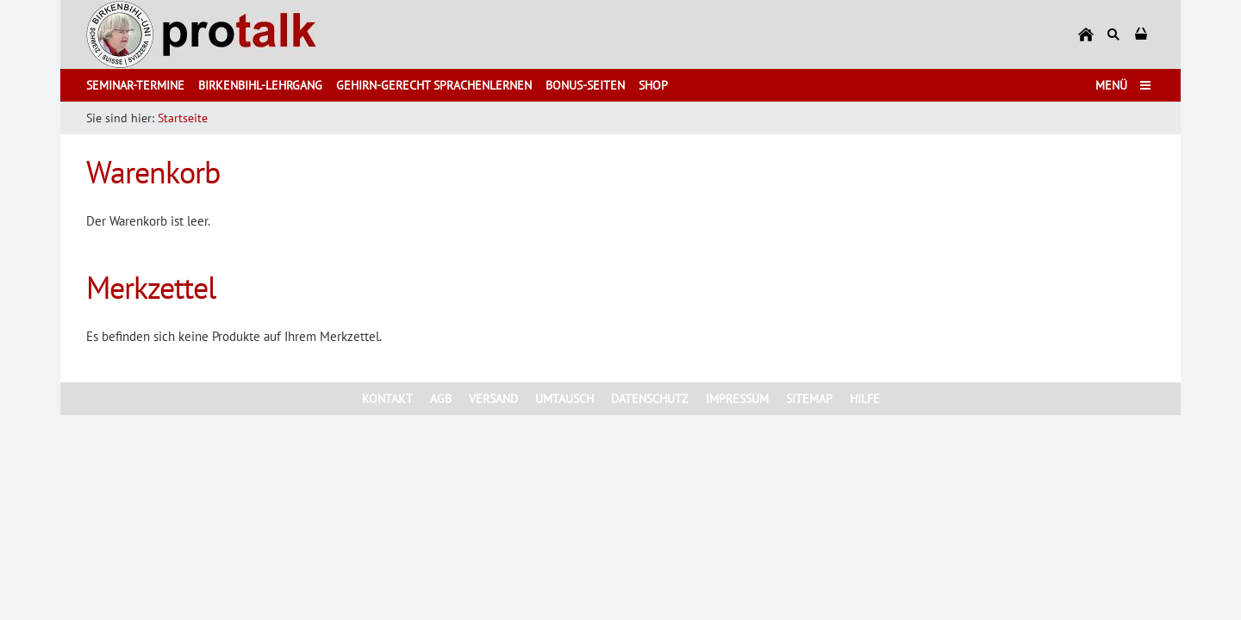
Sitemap (809, 398)
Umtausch (564, 398)
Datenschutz (650, 398)
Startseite (183, 118)
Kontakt (387, 398)
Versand (493, 398)
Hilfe (865, 398)
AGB (441, 398)
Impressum (737, 398)
